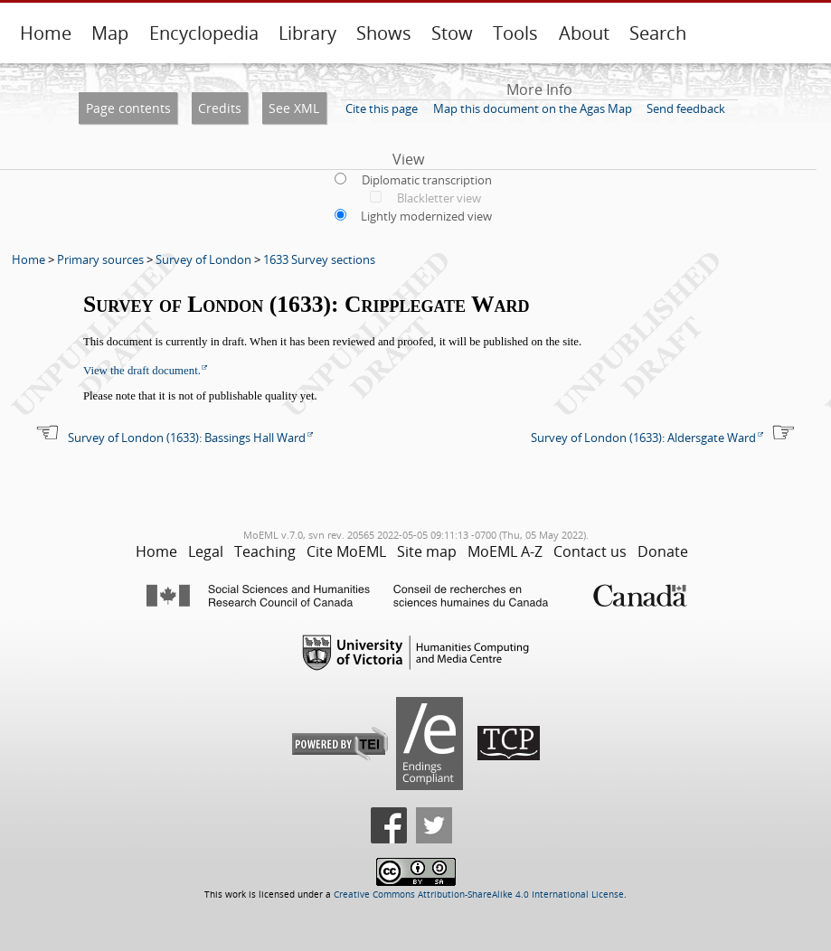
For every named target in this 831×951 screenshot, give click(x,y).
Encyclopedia (204, 33)
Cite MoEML (346, 551)
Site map (427, 551)
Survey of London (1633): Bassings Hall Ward (187, 437)
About (584, 33)
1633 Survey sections (319, 259)
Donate (662, 551)
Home (45, 33)
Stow (452, 33)
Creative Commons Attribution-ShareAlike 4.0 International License (479, 894)
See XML (294, 108)
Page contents (128, 108)
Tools (515, 33)
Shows (383, 33)
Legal (205, 551)
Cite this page (381, 108)
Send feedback (686, 108)
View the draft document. (142, 370)
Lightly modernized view (426, 216)
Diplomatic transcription (427, 180)
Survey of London (203, 259)
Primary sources (100, 259)
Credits (219, 108)
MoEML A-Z (505, 551)
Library (307, 33)
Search (657, 33)
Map (109, 33)
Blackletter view (439, 198)
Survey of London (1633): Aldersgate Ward (643, 437)
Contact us (590, 551)
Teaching (265, 551)
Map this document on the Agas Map (532, 108)
